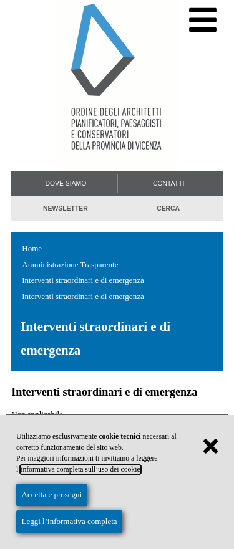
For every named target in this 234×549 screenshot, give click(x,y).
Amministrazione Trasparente (70, 264)
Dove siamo (65, 183)
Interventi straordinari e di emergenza (83, 280)
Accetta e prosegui (52, 494)
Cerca (168, 208)
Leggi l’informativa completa (69, 521)
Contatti (168, 183)
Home (32, 248)
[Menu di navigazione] (203, 20)
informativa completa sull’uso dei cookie (80, 469)
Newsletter (65, 208)
